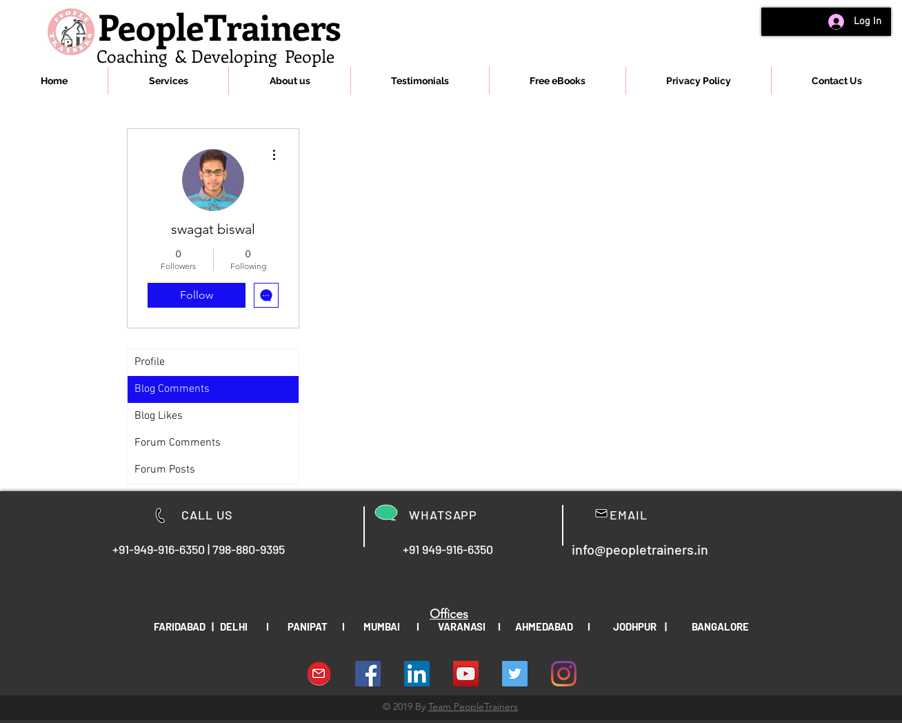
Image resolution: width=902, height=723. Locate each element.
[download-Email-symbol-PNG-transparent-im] (319, 673)
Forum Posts (164, 470)
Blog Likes (158, 416)
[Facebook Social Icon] (368, 673)
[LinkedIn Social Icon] (417, 673)
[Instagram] (564, 673)
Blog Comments (172, 389)
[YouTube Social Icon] (466, 673)
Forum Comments (177, 443)
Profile (149, 362)
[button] (168, 81)
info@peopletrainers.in (640, 549)
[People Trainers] (515, 673)
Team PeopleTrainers (473, 706)
